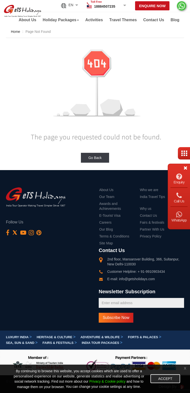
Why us (145, 209)
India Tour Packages (102, 343)
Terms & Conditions (114, 236)
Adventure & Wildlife (101, 337)
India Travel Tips (152, 197)
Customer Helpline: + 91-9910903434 (136, 272)
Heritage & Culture (56, 337)
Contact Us (153, 20)
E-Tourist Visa (109, 215)
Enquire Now (152, 6)
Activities (94, 20)
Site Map (106, 243)
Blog (174, 20)
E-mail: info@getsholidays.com (131, 279)
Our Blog (106, 229)
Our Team (106, 197)
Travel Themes (123, 20)
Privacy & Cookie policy (107, 382)
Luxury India (19, 337)
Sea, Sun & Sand (22, 343)
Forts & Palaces (144, 337)
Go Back (95, 158)
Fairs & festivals (152, 222)
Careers (105, 222)
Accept (165, 379)
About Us (27, 20)
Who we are (149, 190)
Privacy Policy (150, 236)
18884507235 (104, 6)
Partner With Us (152, 229)
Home (15, 32)
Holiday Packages (61, 20)
